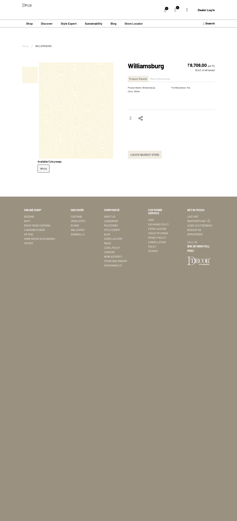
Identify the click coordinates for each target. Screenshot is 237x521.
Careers (109, 251)
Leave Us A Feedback (199, 225)
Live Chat (192, 216)
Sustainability (113, 265)
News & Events (113, 256)
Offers (28, 242)
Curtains (76, 216)
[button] (30, 72)
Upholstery (78, 220)
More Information (166, 78)
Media (107, 242)
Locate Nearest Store (144, 154)
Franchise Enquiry (115, 260)
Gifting (28, 234)
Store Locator (134, 23)
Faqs (151, 219)
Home (25, 45)
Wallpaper (77, 229)
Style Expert (112, 229)
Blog (113, 23)
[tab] (140, 78)
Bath (27, 220)
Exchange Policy (158, 224)
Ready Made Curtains (37, 225)
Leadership (111, 220)
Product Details (140, 78)
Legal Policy (112, 247)
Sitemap (153, 250)
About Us (109, 216)
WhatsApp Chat (198, 220)
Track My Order (158, 232)
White (43, 168)
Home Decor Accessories (39, 238)
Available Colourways (49, 161)
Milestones (111, 225)
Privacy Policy (157, 237)
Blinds (75, 225)
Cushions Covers (34, 229)
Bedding (29, 216)
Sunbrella (77, 234)
